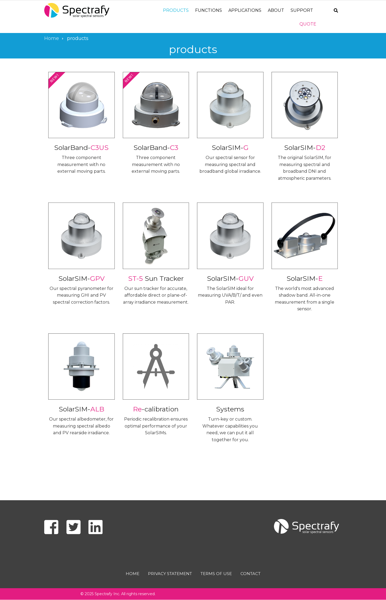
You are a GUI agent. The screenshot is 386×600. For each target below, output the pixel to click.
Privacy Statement (170, 573)
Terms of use (216, 573)
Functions (208, 10)
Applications (244, 10)
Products (176, 10)
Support (302, 10)
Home (132, 573)
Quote (307, 24)
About (276, 10)
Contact (250, 573)
